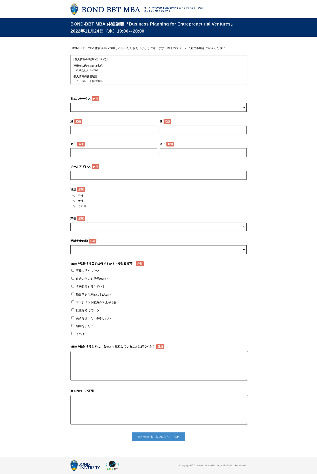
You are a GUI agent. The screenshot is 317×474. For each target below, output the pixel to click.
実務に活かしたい (87, 270)
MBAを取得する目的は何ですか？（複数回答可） (102, 263)
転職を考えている (87, 310)
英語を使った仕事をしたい (93, 318)
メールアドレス (80, 166)
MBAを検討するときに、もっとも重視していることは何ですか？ (112, 346)
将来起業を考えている (90, 286)
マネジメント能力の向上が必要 (96, 302)
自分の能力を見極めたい (92, 278)
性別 (73, 189)
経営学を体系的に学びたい (93, 294)
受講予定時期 (79, 241)
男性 (80, 196)
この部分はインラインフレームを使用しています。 (158, 69)
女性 (80, 201)
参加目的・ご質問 (82, 391)
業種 (73, 218)
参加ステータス (80, 98)
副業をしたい (84, 326)
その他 (82, 206)
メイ (162, 144)
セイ (73, 144)
